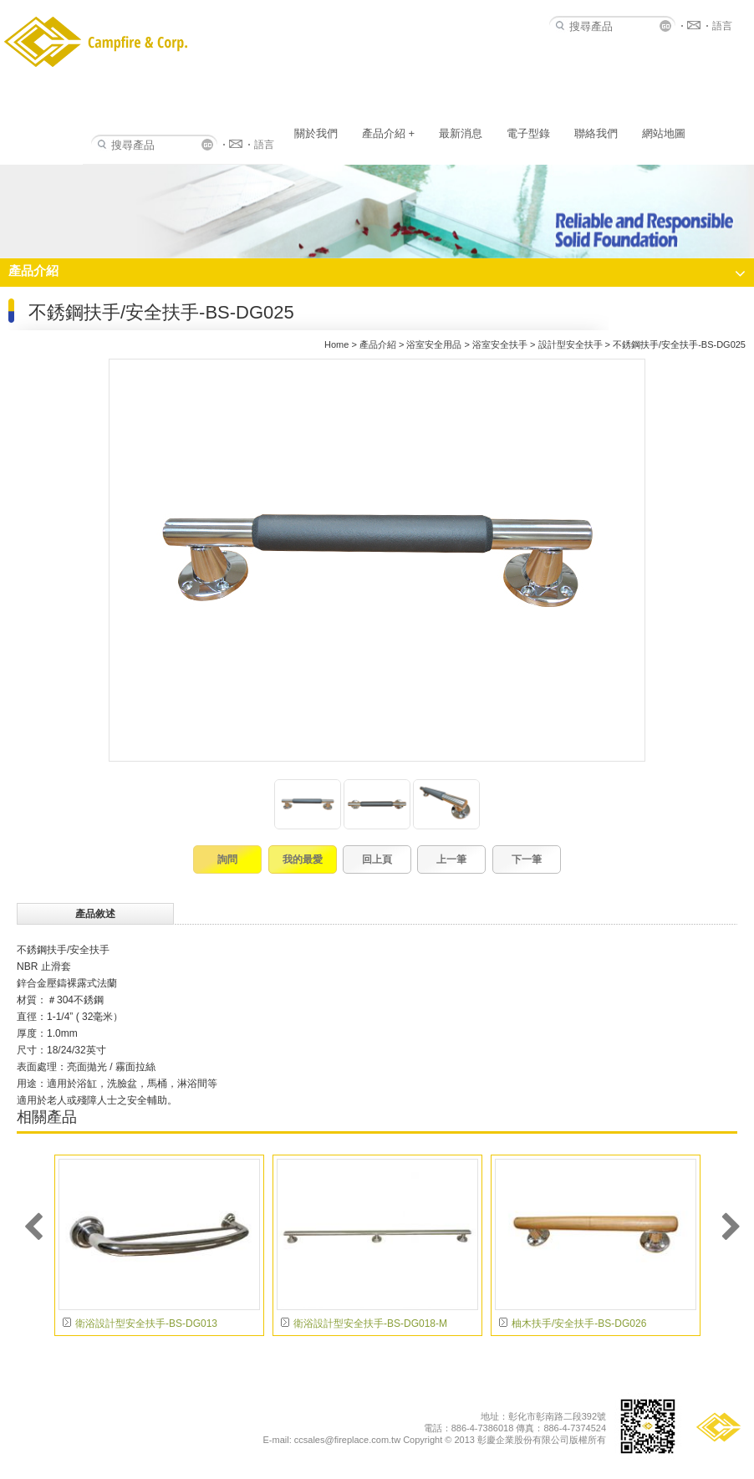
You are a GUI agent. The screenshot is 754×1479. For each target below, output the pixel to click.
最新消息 (460, 133)
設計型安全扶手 (570, 344)
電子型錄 (528, 133)
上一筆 (451, 859)
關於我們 (316, 133)
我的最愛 (303, 859)
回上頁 (377, 859)
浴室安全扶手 (499, 344)
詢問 (227, 859)
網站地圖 (663, 133)
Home (336, 344)
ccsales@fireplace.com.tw (347, 1440)
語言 (264, 144)
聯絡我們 (596, 133)
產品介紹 (388, 133)
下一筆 (527, 859)
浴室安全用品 (433, 344)
